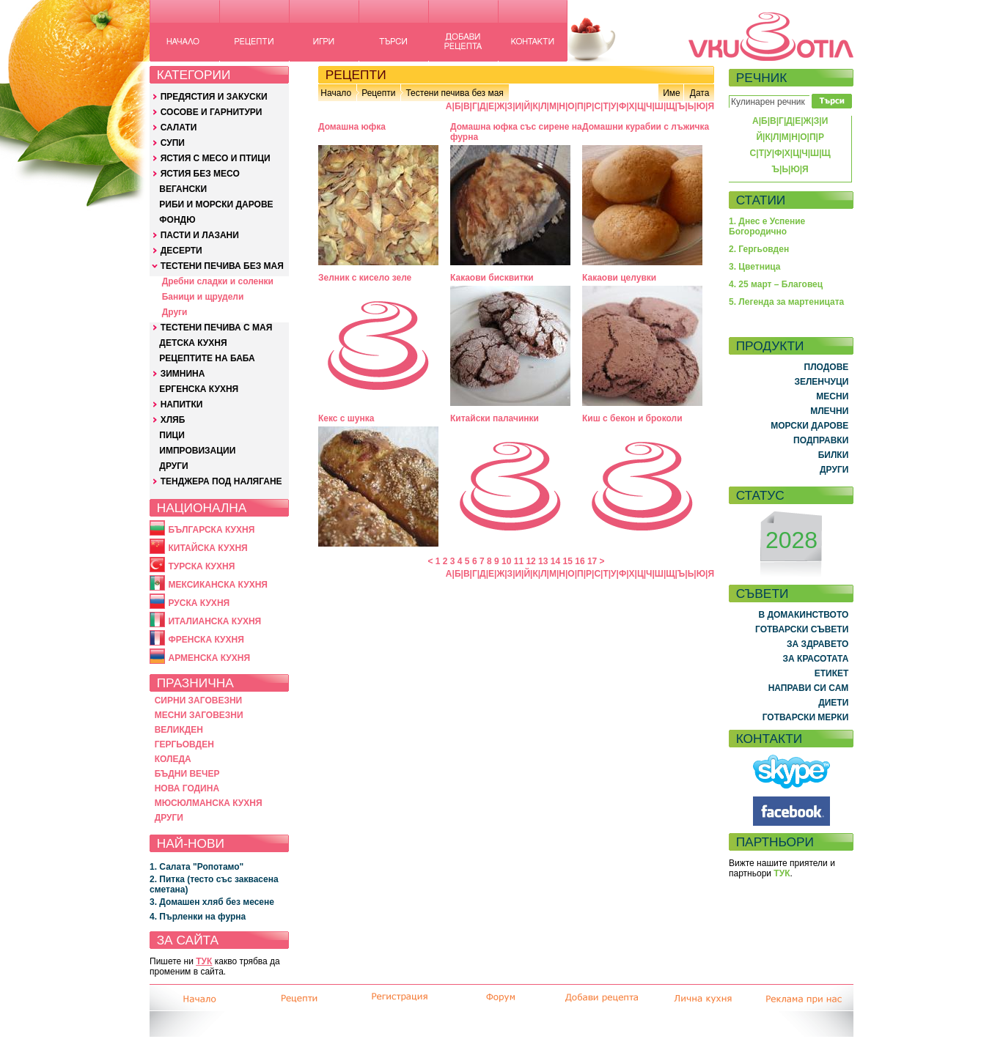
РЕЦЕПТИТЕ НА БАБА (206, 358)
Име (671, 93)
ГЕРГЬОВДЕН (184, 744)
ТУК (204, 961)
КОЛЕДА (173, 759)
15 (568, 561)
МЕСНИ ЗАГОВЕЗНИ (199, 715)
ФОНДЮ (177, 220)
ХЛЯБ (173, 420)
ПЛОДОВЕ (826, 367)
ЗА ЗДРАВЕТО (817, 644)
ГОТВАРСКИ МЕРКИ (806, 717)
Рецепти (378, 93)
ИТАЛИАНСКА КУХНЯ (214, 621)
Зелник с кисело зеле (364, 278)
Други (175, 312)
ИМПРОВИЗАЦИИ (197, 450)
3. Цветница (755, 267)
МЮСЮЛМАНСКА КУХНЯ (208, 803)
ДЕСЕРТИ (181, 250)
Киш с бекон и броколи (632, 418)
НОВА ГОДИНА (187, 788)
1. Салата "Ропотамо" (196, 867)
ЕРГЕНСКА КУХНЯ (198, 389)
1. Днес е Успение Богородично (767, 226)
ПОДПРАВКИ (820, 440)
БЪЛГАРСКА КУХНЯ (211, 530)
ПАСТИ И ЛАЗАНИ (200, 235)
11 (518, 561)
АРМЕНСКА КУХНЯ (209, 658)
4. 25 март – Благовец (776, 284)
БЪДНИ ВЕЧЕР (187, 774)
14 (555, 561)
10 (506, 561)
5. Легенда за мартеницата (786, 302)
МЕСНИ (832, 396)
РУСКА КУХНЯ (198, 603)
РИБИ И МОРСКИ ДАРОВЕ (216, 204)
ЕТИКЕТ (832, 673)
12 (530, 561)
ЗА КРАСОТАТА (816, 659)
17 (592, 561)
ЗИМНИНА (183, 374)
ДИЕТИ (833, 703)
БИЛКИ (833, 455)
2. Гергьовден (759, 249)
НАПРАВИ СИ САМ (808, 688)
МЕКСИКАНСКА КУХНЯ (218, 585)
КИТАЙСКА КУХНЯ (207, 548)
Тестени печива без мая (454, 93)
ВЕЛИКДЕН (179, 730)
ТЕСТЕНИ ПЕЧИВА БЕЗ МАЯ (222, 266)
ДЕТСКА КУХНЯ (193, 343)
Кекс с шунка (346, 418)
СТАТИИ (761, 200)
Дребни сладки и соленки (217, 281)
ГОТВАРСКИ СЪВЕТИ (801, 629)
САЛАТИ (179, 127)
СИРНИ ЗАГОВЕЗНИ (199, 700)
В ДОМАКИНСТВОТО (803, 615)
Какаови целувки (619, 278)
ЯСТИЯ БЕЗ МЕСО (200, 174)
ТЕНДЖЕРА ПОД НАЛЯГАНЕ (221, 481)
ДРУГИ (173, 466)
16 (579, 561)
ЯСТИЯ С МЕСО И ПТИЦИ (216, 158)
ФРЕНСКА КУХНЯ (205, 640)
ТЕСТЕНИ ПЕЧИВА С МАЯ (217, 327)
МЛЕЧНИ (829, 411)
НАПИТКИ (182, 404)
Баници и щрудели (203, 297)
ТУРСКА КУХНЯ (201, 566)
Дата (700, 93)
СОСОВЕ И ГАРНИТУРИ (211, 112)
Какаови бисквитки (492, 278)
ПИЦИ (172, 435)
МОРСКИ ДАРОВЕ (809, 426)
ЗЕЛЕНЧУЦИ (821, 382)
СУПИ (173, 143)
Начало (335, 93)
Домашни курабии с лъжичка (645, 127)
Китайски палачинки (494, 418)
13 (543, 561)
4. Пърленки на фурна (198, 917)
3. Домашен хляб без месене (212, 902)
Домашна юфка (352, 127)
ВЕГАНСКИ (183, 189)
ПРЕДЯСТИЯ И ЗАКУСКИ (214, 97)
